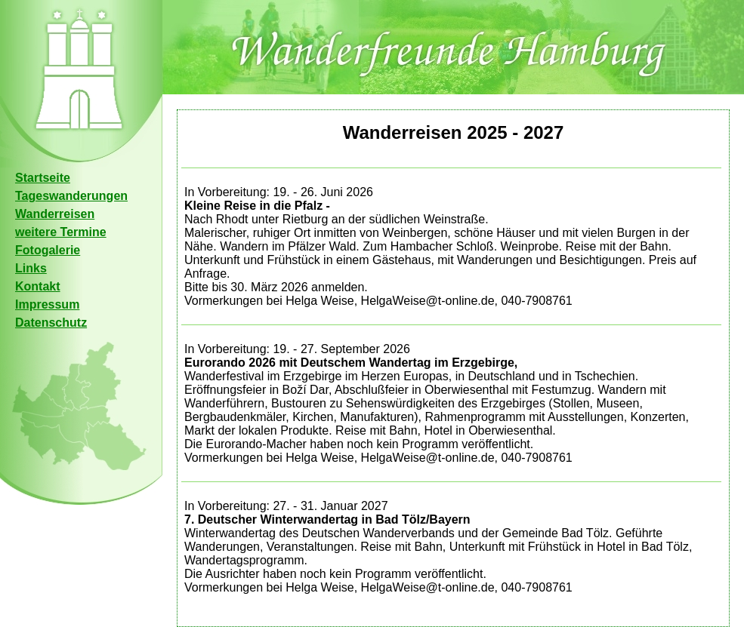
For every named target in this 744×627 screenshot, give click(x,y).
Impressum (47, 304)
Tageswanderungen (71, 195)
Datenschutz (51, 322)
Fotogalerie (47, 250)
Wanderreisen (54, 213)
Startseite (42, 177)
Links (31, 268)
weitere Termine (61, 232)
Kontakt (37, 286)
